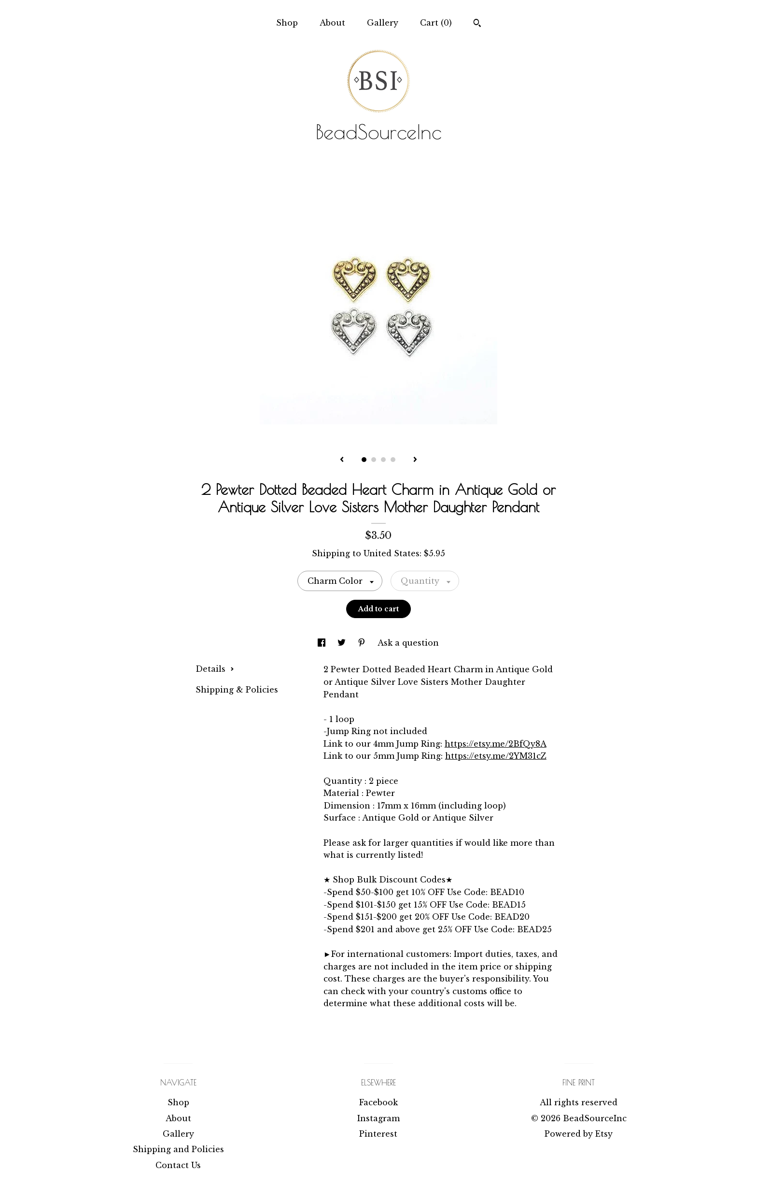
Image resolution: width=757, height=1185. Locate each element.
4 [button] (393, 459)
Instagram (378, 1118)
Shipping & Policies (237, 689)
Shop (287, 23)
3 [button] (383, 459)
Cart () (436, 23)
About (332, 23)
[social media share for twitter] (342, 643)
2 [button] (373, 459)
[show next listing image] (415, 460)
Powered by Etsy (579, 1134)
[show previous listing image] (341, 460)
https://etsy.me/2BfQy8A (496, 744)
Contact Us (178, 1165)
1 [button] (364, 459)
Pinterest (378, 1134)
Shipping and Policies (178, 1149)
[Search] (477, 24)
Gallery (382, 23)
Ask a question (408, 643)
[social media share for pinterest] (363, 643)
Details (215, 669)
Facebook (378, 1102)
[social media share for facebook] (323, 643)
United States (392, 553)
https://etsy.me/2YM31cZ (496, 756)
